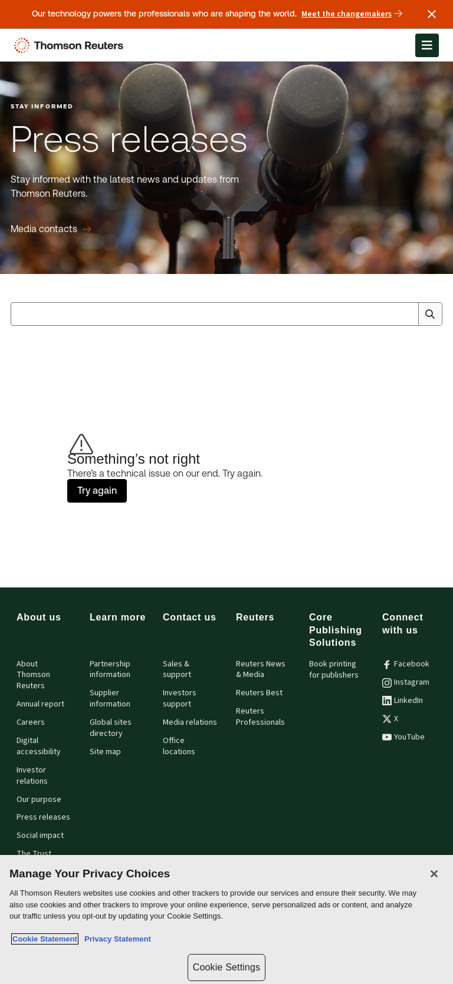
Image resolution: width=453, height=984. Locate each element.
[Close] (434, 874)
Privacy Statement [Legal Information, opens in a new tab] (115, 939)
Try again (97, 490)
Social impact (40, 835)
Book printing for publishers (334, 670)
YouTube (403, 737)
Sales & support (177, 670)
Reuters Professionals (260, 717)
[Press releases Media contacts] (51, 229)
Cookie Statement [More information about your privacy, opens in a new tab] (44, 939)
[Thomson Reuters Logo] (71, 45)
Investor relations (32, 776)
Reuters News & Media (260, 670)
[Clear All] (407, 314)
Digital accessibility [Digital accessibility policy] (39, 746)
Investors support (179, 698)
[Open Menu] (427, 45)
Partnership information (110, 670)
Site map (105, 752)
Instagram (405, 682)
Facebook (405, 664)
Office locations (179, 746)
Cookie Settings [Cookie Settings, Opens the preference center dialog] (226, 967)
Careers (31, 722)
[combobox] (226, 314)
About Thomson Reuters (33, 675)
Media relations (190, 722)
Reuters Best (259, 693)
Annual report (40, 704)
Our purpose (39, 799)
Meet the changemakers (351, 14)
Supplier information (110, 698)
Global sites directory (111, 728)
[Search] (430, 314)
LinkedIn (402, 700)
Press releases (43, 817)
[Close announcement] (432, 14)
